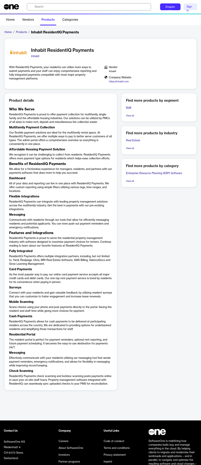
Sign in (189, 7)
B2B (128, 108)
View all (130, 116)
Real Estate (133, 140)
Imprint (108, 461)
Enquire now (170, 8)
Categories (70, 19)
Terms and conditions (117, 448)
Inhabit (35, 56)
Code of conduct (114, 441)
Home (10, 19)
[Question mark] (155, 7)
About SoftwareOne (71, 448)
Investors (64, 455)
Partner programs (69, 461)
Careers (63, 441)
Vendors (28, 19)
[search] (89, 6)
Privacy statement (115, 455)
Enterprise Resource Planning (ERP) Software (154, 173)
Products (48, 19)
